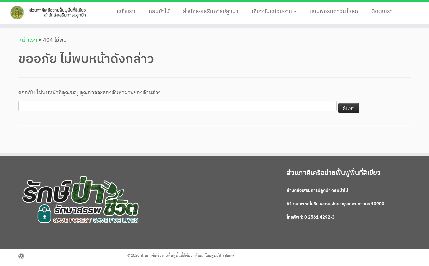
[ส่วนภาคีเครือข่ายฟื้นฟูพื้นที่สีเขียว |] (49, 13)
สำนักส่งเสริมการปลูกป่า (210, 11)
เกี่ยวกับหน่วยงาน (274, 11)
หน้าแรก (126, 11)
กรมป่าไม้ (159, 11)
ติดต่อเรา (382, 11)
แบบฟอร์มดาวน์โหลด (334, 11)
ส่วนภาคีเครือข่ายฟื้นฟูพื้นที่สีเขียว (166, 255)
